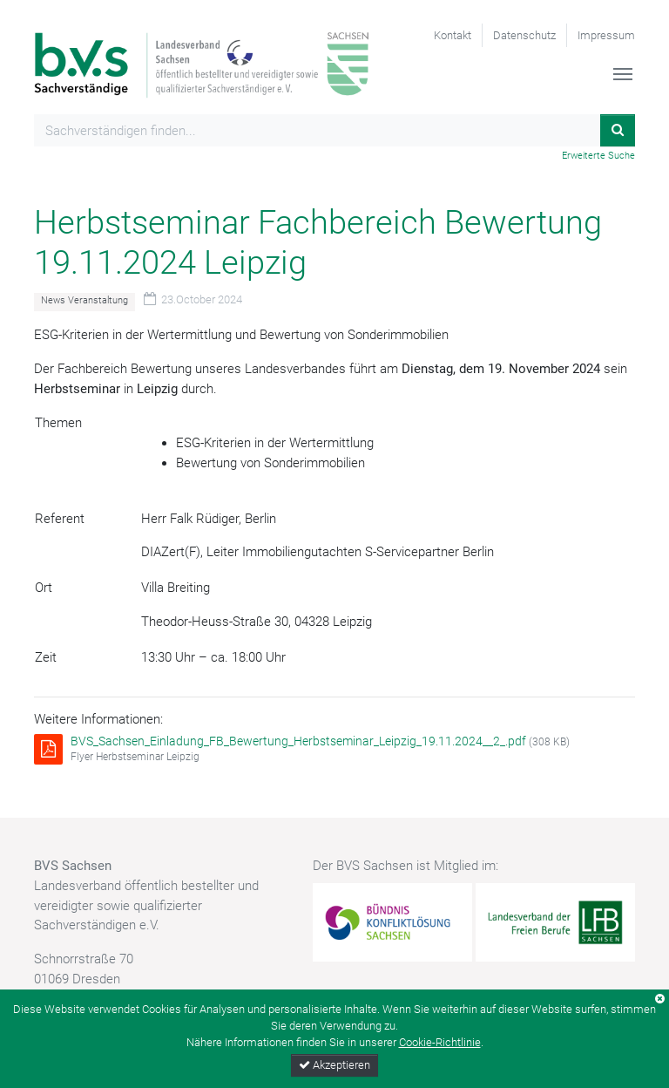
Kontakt (452, 35)
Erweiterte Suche (598, 155)
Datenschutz (524, 35)
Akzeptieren (334, 1064)
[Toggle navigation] (622, 74)
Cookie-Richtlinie (440, 1042)
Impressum (606, 35)
